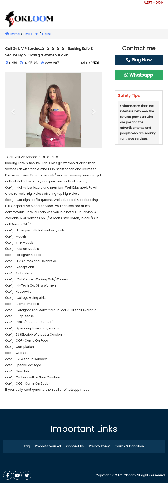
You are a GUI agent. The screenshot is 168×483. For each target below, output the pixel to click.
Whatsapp (138, 75)
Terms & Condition (129, 446)
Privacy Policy (99, 446)
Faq (27, 446)
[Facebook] (7, 475)
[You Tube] (27, 475)
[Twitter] (17, 475)
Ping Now (139, 60)
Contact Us (75, 446)
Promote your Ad (48, 446)
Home (12, 34)
